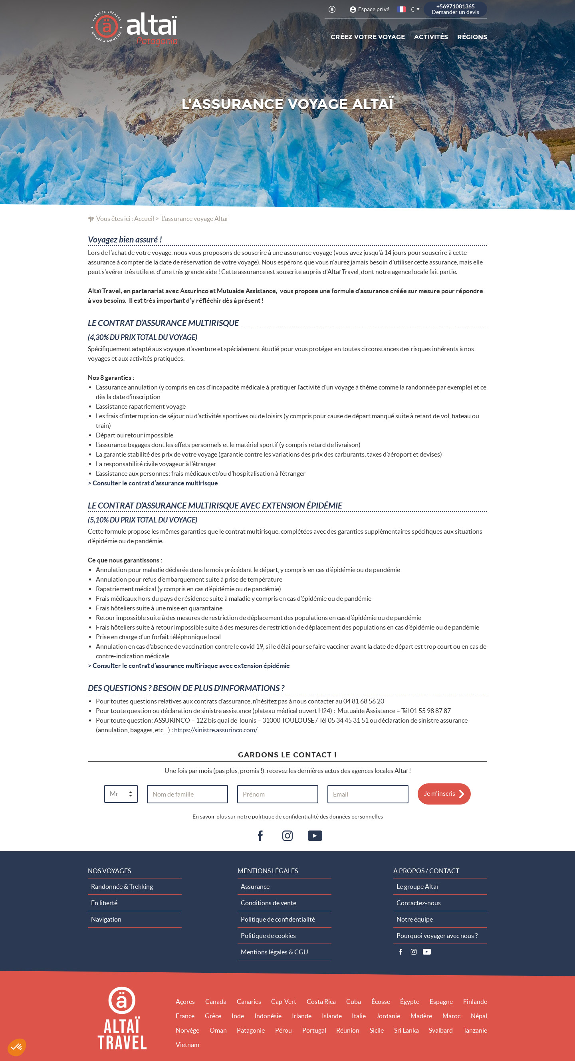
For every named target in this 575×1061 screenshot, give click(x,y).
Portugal (314, 1030)
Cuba (353, 1001)
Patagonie (251, 1030)
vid (315, 836)
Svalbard (441, 1030)
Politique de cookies (268, 935)
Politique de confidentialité (278, 919)
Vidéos (427, 952)
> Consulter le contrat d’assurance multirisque (153, 483)
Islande (332, 1015)
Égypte (409, 1001)
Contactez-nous (419, 902)
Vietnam (187, 1044)
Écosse (380, 1001)
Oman (218, 1030)
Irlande (301, 1015)
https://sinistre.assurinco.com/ (216, 729)
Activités (431, 37)
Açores (185, 1001)
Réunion (347, 1030)
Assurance (255, 886)
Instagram (414, 952)
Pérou (283, 1030)
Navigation (106, 919)
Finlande (475, 1001)
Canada (215, 1001)
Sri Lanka (406, 1030)
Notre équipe (415, 919)
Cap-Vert (283, 1001)
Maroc (451, 1015)
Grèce (213, 1015)
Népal (479, 1015)
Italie (359, 1015)
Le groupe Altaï (417, 886)
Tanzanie (475, 1030)
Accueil (144, 218)
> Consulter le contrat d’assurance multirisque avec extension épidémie (189, 665)
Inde (238, 1015)
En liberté (104, 902)
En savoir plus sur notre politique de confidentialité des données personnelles (287, 816)
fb (260, 836)
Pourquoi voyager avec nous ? (437, 935)
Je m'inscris (439, 793)
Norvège (187, 1030)
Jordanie (388, 1015)
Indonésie (268, 1015)
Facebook (400, 952)
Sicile (377, 1030)
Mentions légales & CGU (274, 952)
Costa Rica (321, 1001)
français (402, 9)
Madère (421, 1015)
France (185, 1015)
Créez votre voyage (368, 37)
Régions (472, 37)
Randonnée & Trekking (122, 886)
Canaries (249, 1001)
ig (287, 836)
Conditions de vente (268, 902)
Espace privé (373, 9)
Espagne (441, 1001)
